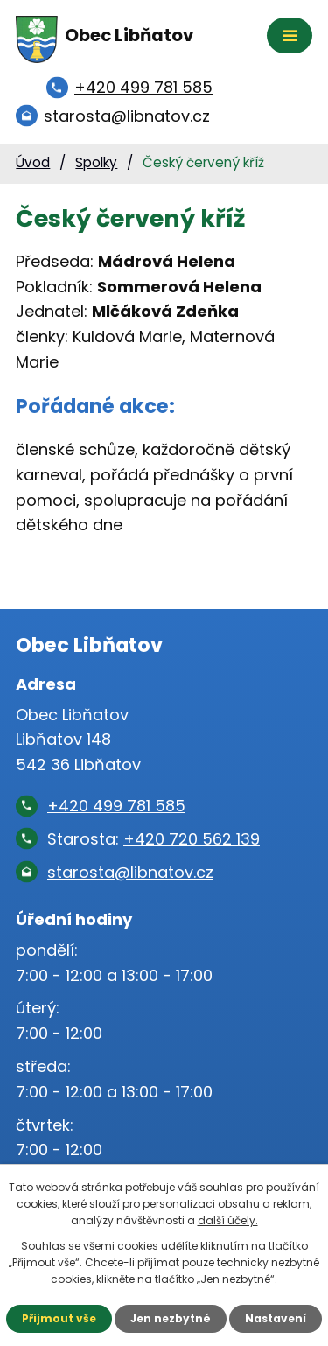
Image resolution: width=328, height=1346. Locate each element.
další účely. (228, 1220)
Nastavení (275, 1318)
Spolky (96, 162)
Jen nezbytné (170, 1318)
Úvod (33, 162)
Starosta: (153, 839)
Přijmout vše (59, 1318)
